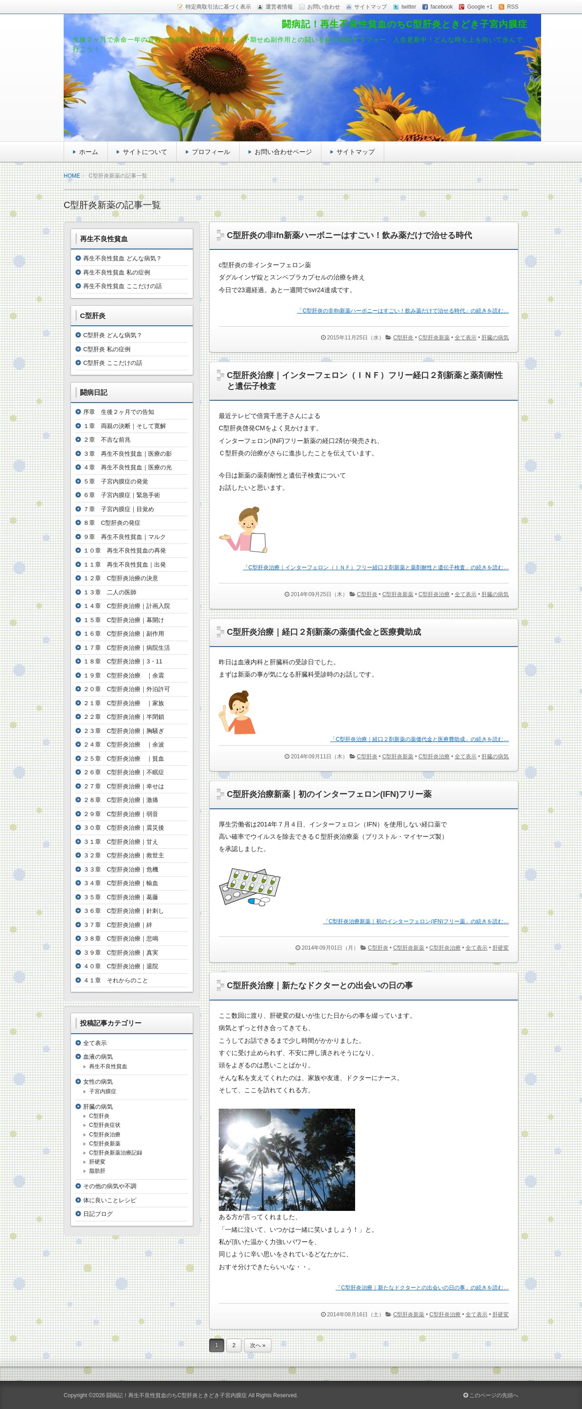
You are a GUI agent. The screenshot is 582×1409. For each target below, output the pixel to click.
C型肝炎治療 (434, 594)
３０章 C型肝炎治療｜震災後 (123, 827)
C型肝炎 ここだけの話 (112, 362)
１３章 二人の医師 (109, 592)
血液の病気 (98, 1056)
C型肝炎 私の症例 (106, 349)
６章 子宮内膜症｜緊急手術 (121, 495)
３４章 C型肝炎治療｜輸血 (120, 883)
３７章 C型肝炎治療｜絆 (117, 924)
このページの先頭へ (490, 1395)
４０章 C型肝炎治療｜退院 (120, 966)
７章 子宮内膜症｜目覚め (118, 509)
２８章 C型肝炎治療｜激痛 (120, 800)
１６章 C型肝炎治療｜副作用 (123, 633)
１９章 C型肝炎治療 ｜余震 (123, 675)
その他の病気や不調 (109, 1186)
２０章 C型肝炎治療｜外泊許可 (126, 689)
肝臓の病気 (495, 337)
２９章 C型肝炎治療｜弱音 (120, 814)
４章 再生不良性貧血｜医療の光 (127, 467)
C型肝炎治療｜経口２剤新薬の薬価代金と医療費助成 (324, 632)
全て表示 (466, 337)
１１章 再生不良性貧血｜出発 (124, 564)
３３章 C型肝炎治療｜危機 (120, 869)
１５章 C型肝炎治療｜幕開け (123, 620)
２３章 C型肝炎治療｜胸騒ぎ (123, 730)
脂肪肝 (97, 1171)
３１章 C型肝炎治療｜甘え (120, 841)
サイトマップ (355, 151)
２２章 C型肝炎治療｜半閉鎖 (123, 716)
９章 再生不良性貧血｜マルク (124, 536)
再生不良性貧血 (108, 1066)
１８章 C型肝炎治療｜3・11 (122, 661)
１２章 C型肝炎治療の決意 (120, 578)
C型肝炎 (403, 337)
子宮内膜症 (102, 1091)
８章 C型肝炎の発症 (111, 522)
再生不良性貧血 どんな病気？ (122, 258)
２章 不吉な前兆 (106, 439)
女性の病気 (98, 1081)
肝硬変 (500, 948)
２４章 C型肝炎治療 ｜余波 (123, 744)
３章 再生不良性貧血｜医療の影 (127, 453)
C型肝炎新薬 (434, 337)
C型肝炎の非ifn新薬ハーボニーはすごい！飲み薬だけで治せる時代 (349, 235)
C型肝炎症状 (104, 1125)
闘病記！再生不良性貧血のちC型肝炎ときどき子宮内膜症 (404, 24)
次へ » (258, 1345)
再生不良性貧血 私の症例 (116, 272)
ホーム (88, 151)
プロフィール (211, 151)
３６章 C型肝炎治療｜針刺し (123, 910)
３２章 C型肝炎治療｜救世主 (123, 855)
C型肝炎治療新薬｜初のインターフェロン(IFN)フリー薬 (329, 794)
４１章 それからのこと (115, 980)
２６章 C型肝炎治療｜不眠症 (123, 772)
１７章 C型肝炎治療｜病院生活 (126, 647)
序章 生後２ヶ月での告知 (118, 411)
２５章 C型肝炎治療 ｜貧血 (123, 758)
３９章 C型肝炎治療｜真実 (120, 952)
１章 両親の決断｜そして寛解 (124, 426)
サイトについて (145, 151)
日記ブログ (98, 1213)
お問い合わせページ (283, 151)
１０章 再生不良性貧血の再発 (124, 550)
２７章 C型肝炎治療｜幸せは (123, 786)
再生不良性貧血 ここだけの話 (122, 286)
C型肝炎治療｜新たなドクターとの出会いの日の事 (320, 985)
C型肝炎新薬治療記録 (115, 1153)
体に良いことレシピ (109, 1200)
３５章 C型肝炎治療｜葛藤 (120, 897)
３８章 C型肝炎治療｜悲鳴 (120, 938)
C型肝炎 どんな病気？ (112, 335)
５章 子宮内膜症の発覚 (115, 481)
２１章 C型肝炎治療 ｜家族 (123, 703)
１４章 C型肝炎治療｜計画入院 (126, 605)
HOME (72, 176)
